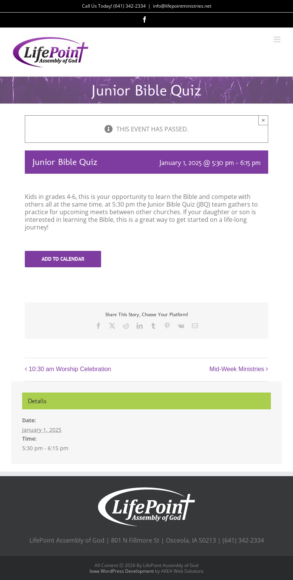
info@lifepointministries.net (182, 6)
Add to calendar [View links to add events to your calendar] (63, 259)
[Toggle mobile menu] (278, 40)
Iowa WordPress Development (122, 571)
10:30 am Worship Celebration (70, 369)
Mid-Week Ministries (236, 369)
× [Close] (263, 120)
